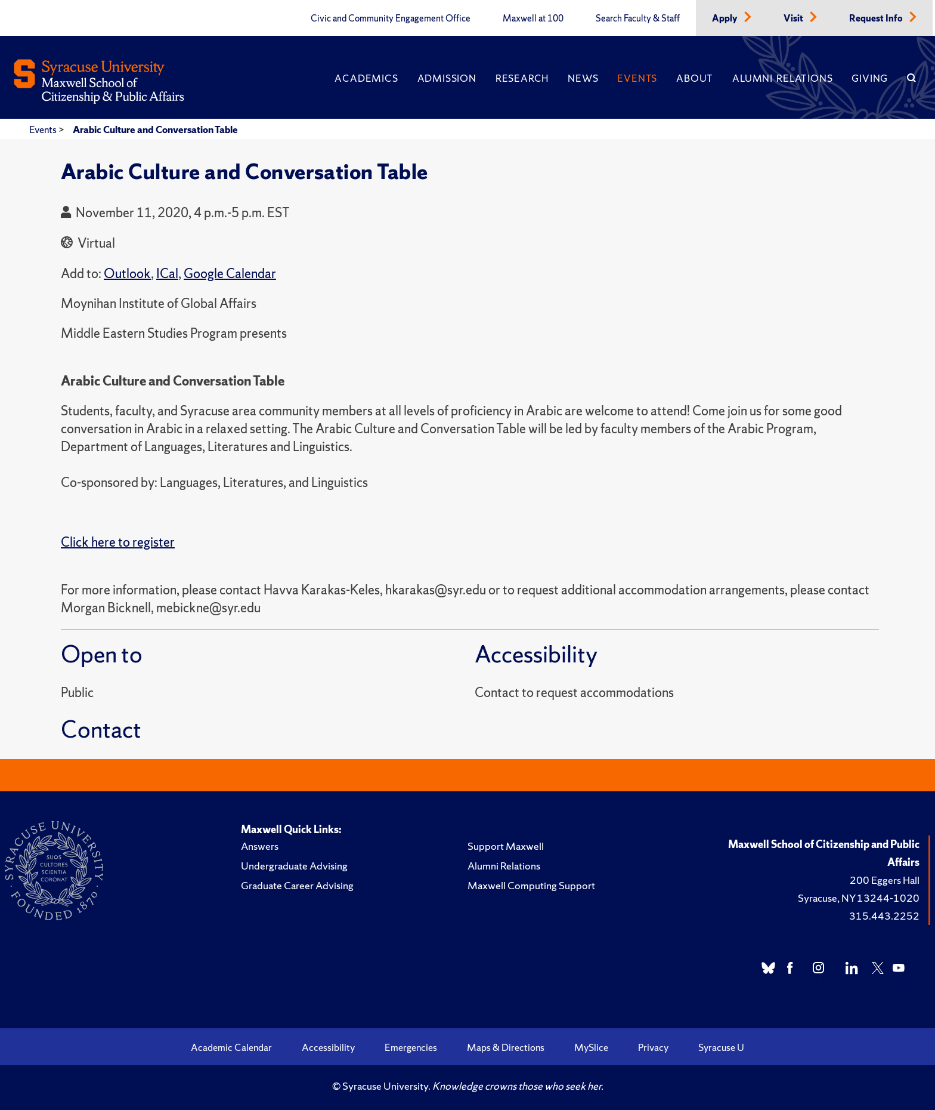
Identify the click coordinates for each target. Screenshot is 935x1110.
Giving (870, 78)
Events (637, 78)
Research (522, 78)
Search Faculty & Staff (638, 18)
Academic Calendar (231, 1047)
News (583, 78)
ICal (167, 273)
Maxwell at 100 (533, 18)
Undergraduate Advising (294, 865)
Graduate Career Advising (297, 885)
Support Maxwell (506, 846)
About (694, 78)
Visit (794, 18)
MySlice (591, 1047)
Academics (366, 78)
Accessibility (328, 1047)
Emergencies (411, 1047)
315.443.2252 (884, 916)
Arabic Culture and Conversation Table (155, 129)
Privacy (653, 1047)
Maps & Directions (505, 1047)
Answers (259, 846)
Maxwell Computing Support (531, 885)
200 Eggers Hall (884, 880)
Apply (725, 18)
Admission (446, 78)
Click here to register (118, 542)
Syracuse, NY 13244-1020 (858, 898)
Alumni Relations (782, 78)
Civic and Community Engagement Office (390, 18)
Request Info (877, 18)
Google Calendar (230, 273)
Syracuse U (721, 1047)
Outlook (127, 273)
